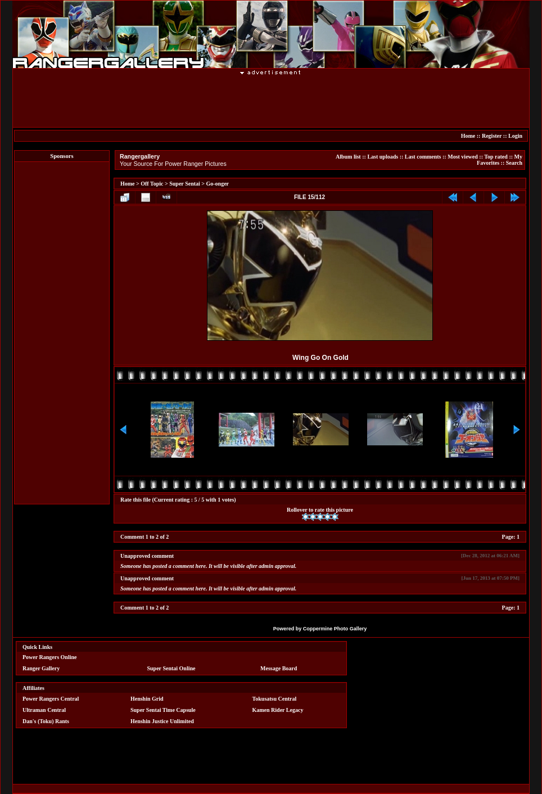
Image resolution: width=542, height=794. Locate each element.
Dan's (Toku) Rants (45, 721)
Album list (348, 157)
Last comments (423, 157)
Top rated (496, 157)
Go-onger (217, 184)
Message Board (278, 668)
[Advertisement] (271, 100)
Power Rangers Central (50, 699)
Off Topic (152, 184)
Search (514, 163)
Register (492, 136)
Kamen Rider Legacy (278, 710)
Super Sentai (184, 184)
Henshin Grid (147, 699)
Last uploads (382, 157)
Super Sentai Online (171, 668)
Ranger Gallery (41, 668)
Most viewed (463, 157)
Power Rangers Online (49, 657)
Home (468, 136)
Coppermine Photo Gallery (335, 628)
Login (515, 136)
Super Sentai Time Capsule (163, 710)
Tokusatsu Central (274, 699)
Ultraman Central (44, 710)
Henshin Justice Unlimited (162, 721)
